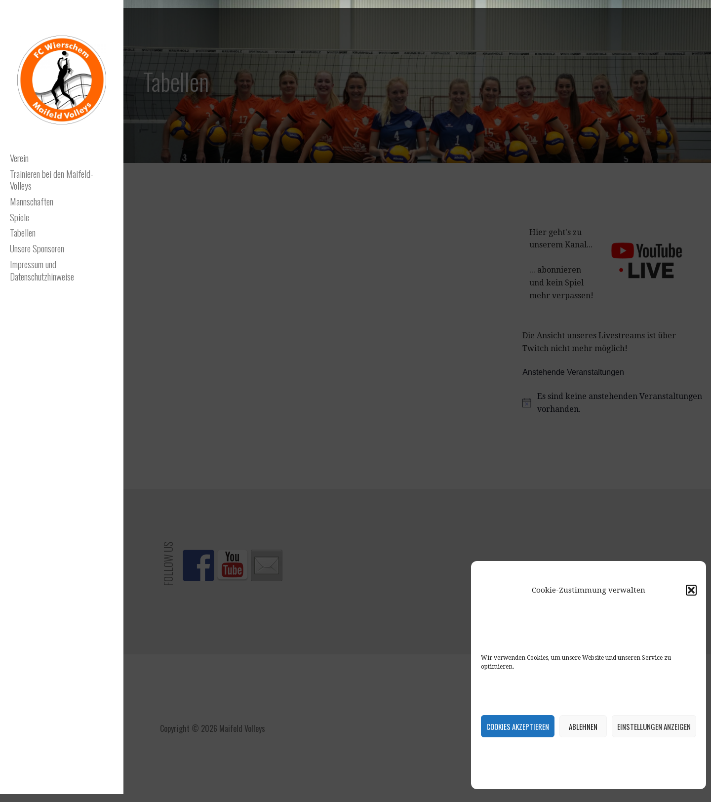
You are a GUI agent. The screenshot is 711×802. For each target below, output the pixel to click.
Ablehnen (583, 726)
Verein (19, 157)
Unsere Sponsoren (37, 248)
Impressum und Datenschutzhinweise (42, 270)
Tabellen (23, 232)
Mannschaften (31, 201)
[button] (691, 590)
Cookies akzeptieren (517, 726)
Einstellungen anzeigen (654, 726)
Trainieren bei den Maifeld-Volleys (51, 179)
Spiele (19, 217)
